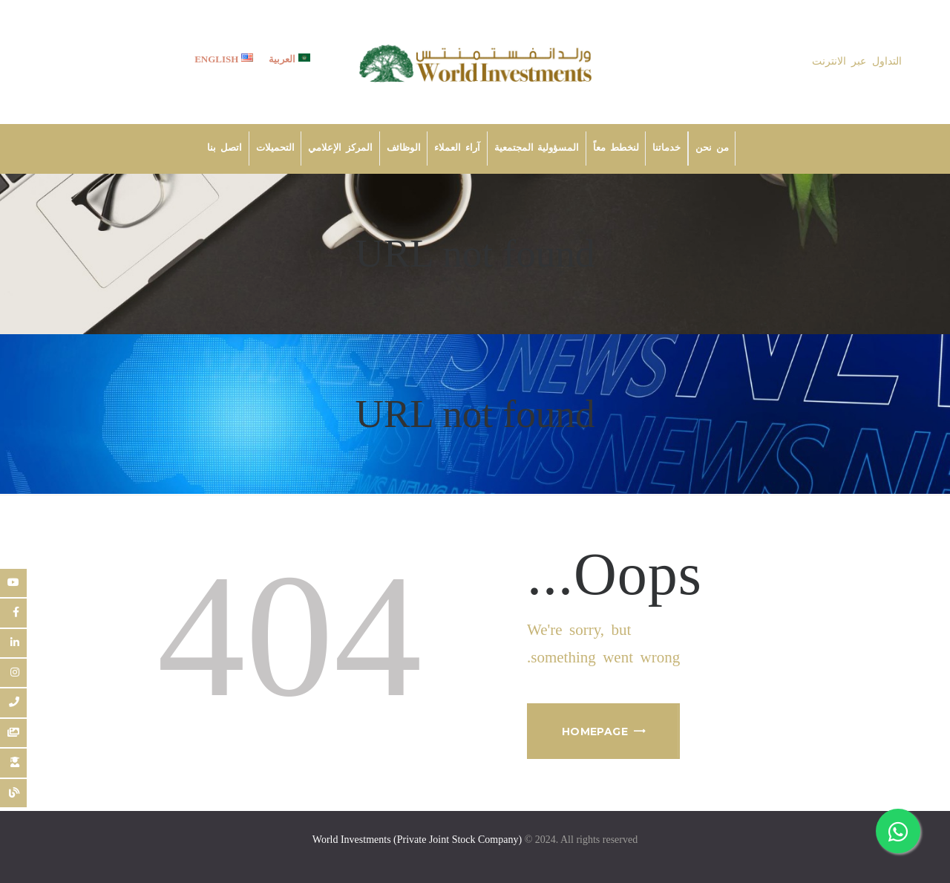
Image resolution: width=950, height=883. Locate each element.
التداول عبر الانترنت (857, 61)
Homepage (595, 731)
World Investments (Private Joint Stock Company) (417, 839)
